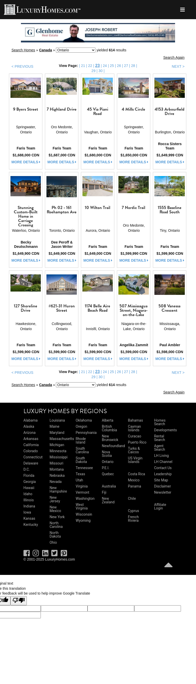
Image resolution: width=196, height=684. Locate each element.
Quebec (108, 474)
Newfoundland (113, 446)
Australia (109, 486)
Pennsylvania (86, 433)
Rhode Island (81, 440)
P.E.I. (105, 468)
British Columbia (109, 428)
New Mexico (55, 509)
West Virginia (82, 506)
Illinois (28, 500)
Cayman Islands (134, 428)
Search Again (174, 57)
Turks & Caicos (134, 450)
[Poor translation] (18, 600)
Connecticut (33, 457)
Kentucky (30, 525)
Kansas (29, 518)
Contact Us (163, 468)
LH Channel (163, 462)
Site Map (161, 480)
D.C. (26, 469)
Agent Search (159, 447)
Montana (57, 469)
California (31, 445)
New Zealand (108, 500)
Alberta (107, 420)
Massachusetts (62, 439)
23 (97, 65)
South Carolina (82, 450)
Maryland (57, 433)
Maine (54, 426)
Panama (134, 486)
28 (133, 66)
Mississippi (58, 457)
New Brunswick (110, 438)
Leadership (163, 474)
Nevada (56, 482)
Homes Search (160, 422)
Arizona (29, 433)
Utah (79, 480)
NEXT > (178, 66)
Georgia (29, 482)
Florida (28, 475)
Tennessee (84, 468)
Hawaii (28, 488)
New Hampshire (58, 489)
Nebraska (57, 475)
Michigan (57, 445)
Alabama (30, 420)
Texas (80, 474)
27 (126, 66)
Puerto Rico (137, 442)
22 (90, 66)
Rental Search (159, 438)
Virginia (82, 486)
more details (26, 162)
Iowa (27, 512)
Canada (45, 50)
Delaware (30, 463)
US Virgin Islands (135, 460)
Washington (85, 498)
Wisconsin (84, 514)
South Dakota (81, 460)
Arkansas (30, 439)
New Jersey (55, 499)
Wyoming (83, 520)
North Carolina (56, 525)
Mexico (133, 480)
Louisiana (57, 420)
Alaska (28, 426)
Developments (165, 430)
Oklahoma (84, 420)
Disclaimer (162, 486)
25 (112, 66)
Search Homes (23, 50)
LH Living (161, 456)
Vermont (82, 492)
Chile (132, 498)
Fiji (104, 492)
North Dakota (55, 534)
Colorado (30, 451)
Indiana (29, 506)
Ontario (108, 462)
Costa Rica (136, 474)
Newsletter (162, 492)
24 (105, 66)
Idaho (27, 494)
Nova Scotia (107, 454)
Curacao (134, 436)
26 (119, 66)
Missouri (56, 463)
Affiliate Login (160, 506)
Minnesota (58, 451)
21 (83, 66)
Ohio (53, 542)
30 (101, 71)
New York (57, 517)
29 (93, 71)
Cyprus (133, 511)
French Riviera (133, 519)
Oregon (81, 426)
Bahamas (135, 420)
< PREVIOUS (22, 66)
